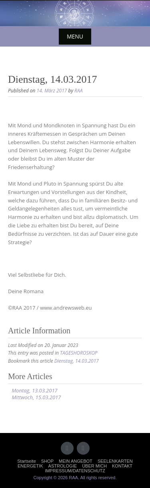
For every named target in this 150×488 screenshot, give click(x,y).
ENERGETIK (30, 465)
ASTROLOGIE (62, 465)
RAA (78, 90)
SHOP (47, 461)
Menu (75, 36)
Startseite (26, 461)
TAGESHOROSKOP (79, 352)
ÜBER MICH (94, 465)
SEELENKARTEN (115, 461)
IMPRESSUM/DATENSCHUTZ (75, 470)
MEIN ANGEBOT (75, 461)
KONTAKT (122, 465)
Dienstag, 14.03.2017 (76, 360)
